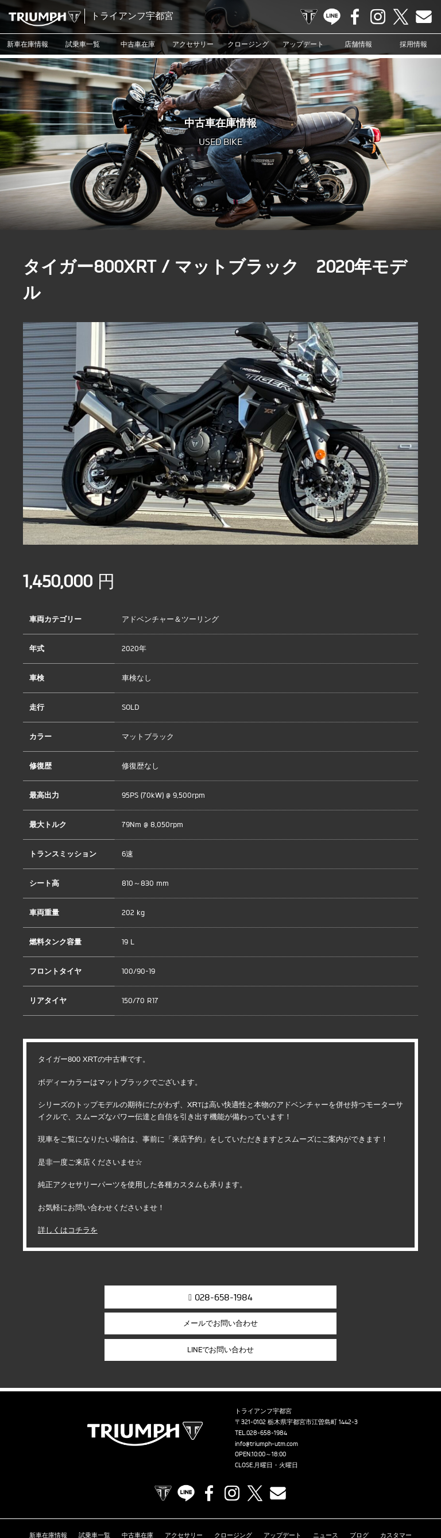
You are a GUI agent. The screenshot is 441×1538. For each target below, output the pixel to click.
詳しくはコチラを (68, 1229)
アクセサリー (193, 44)
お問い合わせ (224, 1494)
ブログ (359, 1476)
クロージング (248, 44)
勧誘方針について (353, 1494)
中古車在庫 (138, 44)
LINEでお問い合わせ (359, 1295)
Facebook (354, 16)
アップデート (303, 44)
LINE (332, 16)
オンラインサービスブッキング (76, 1494)
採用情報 (413, 44)
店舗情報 (358, 44)
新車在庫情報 (28, 44)
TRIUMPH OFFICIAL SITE (309, 16)
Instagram (377, 16)
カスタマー (396, 1476)
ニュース (325, 1476)
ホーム (399, 1494)
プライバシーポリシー (285, 1494)
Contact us (423, 16)
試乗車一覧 (83, 44)
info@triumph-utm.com (266, 1387)
